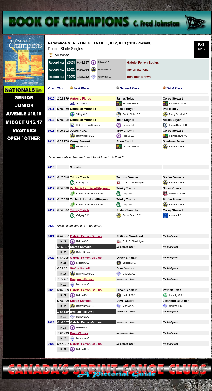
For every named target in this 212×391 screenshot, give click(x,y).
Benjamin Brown (82, 279)
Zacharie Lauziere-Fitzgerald (90, 188)
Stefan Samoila (80, 268)
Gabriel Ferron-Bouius (86, 236)
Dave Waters (79, 333)
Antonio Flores (80, 98)
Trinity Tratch (79, 210)
